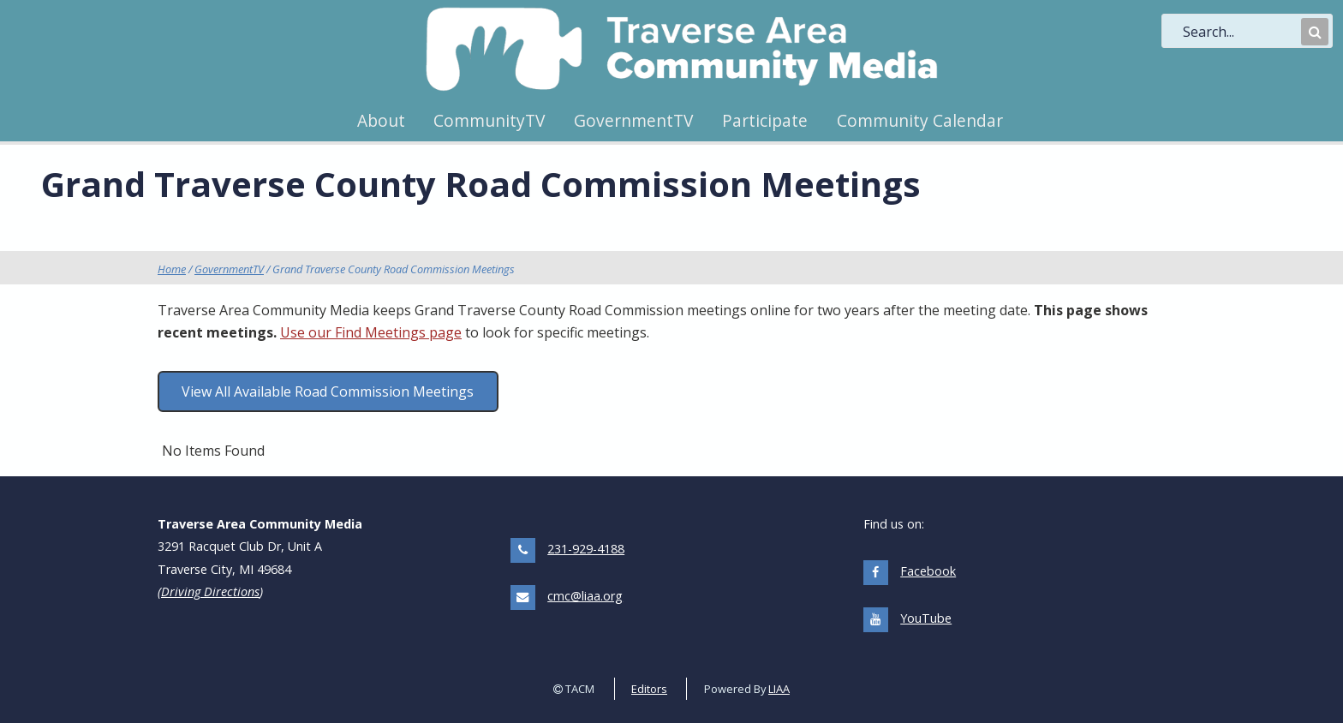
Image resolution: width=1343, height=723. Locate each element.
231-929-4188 (585, 549)
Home (172, 269)
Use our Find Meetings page (371, 332)
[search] (1240, 31)
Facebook (928, 571)
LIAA (779, 688)
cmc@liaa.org (585, 596)
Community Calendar (920, 120)
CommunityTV (489, 120)
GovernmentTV (633, 120)
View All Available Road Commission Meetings (328, 391)
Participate (765, 120)
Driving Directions (210, 591)
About (381, 120)
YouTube (926, 618)
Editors (649, 688)
